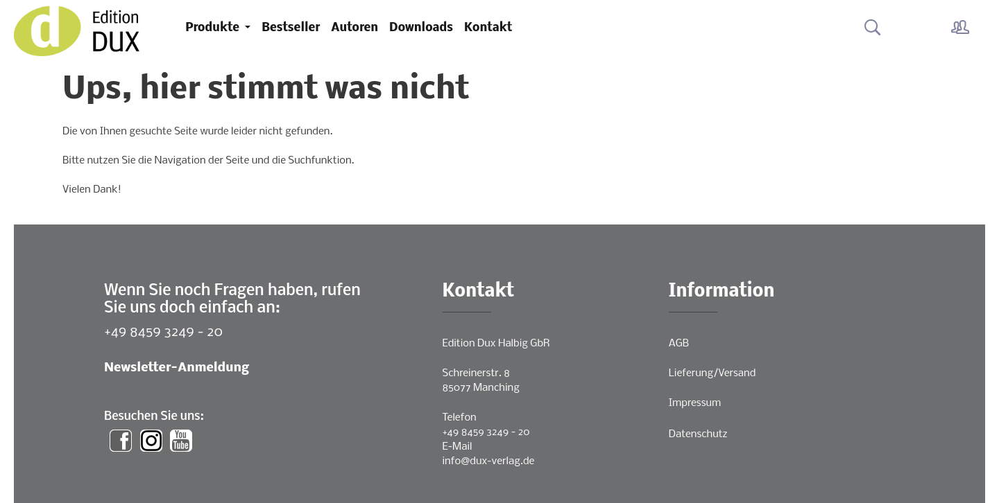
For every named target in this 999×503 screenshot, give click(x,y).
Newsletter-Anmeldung (176, 368)
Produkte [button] (213, 28)
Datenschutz (698, 434)
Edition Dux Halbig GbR (496, 343)
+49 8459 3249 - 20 (163, 332)
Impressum (695, 403)
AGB (679, 343)
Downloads (421, 28)
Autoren (354, 28)
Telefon (460, 417)
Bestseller (291, 28)
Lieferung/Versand (712, 373)
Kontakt (488, 28)
